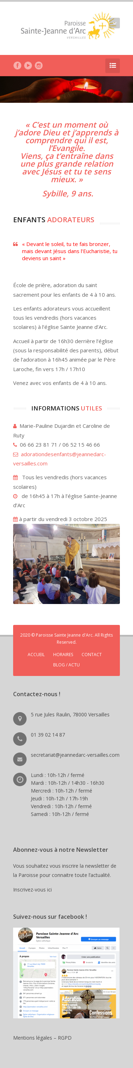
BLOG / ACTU (66, 665)
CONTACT (92, 655)
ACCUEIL (36, 655)
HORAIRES (63, 655)
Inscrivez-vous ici (34, 889)
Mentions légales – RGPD (42, 1037)
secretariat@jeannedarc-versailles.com (75, 754)
